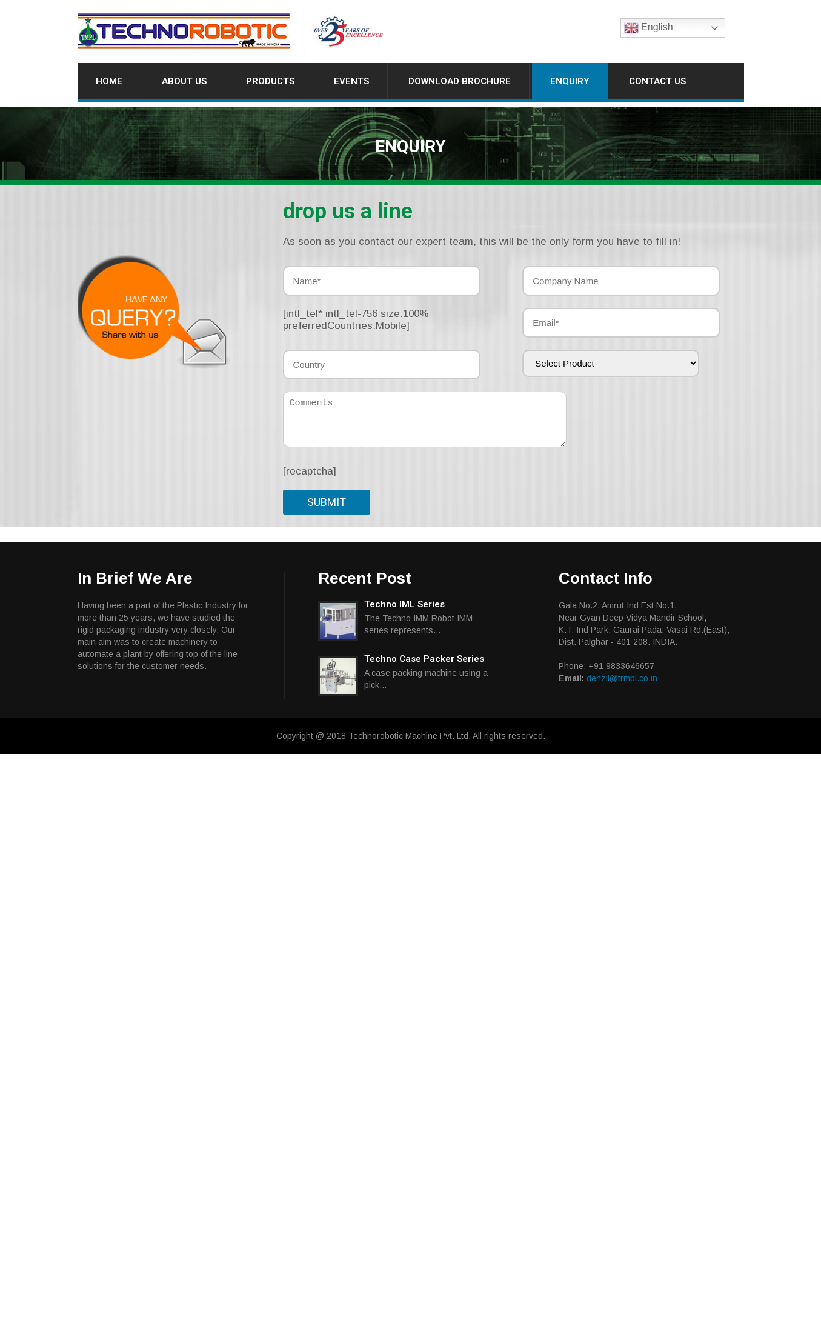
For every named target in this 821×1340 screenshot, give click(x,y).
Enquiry (570, 81)
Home (109, 81)
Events (351, 81)
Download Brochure (459, 81)
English (648, 28)
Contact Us (657, 81)
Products (270, 81)
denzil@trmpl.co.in (622, 678)
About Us (184, 81)
